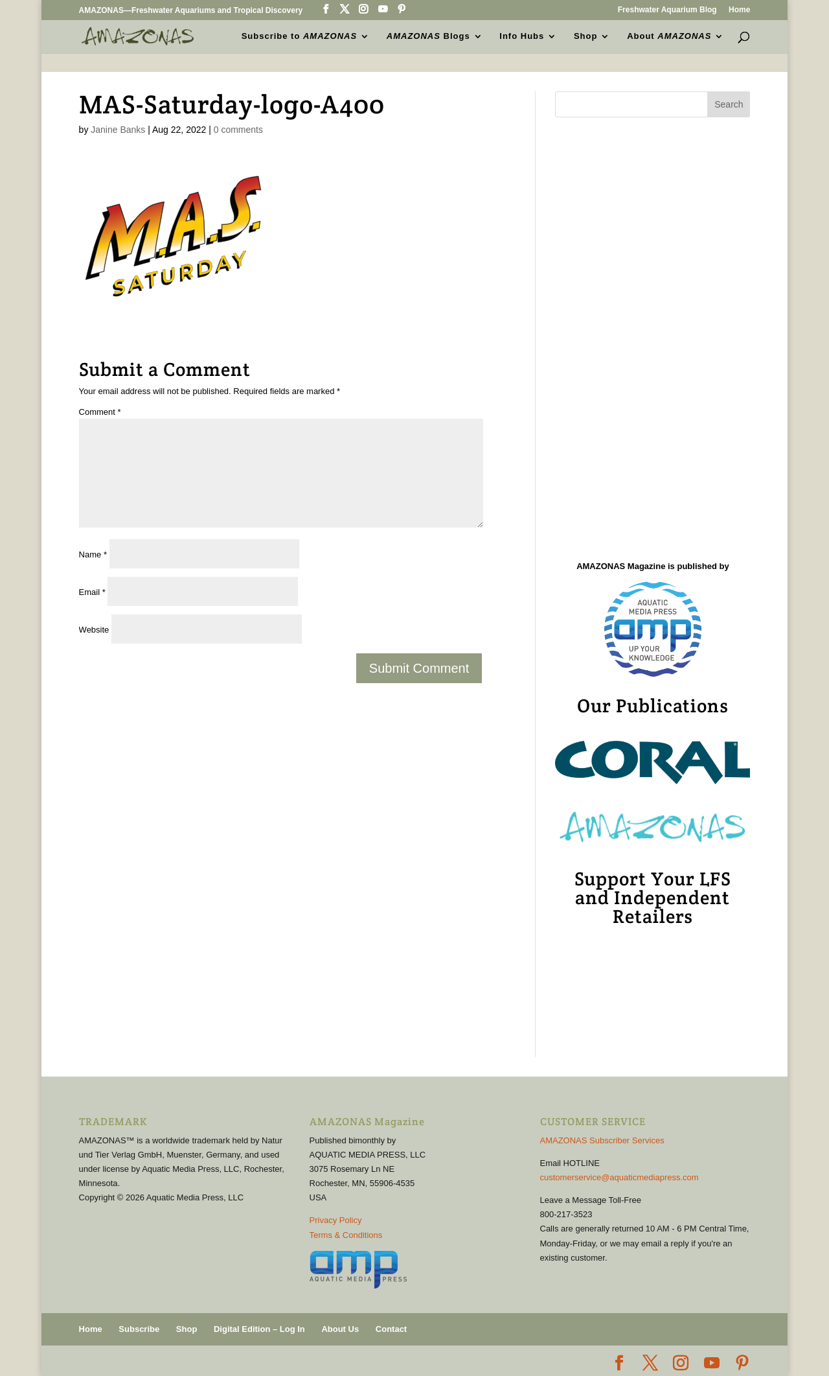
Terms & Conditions (346, 1235)
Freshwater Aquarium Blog (667, 10)
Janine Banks (118, 129)
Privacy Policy (336, 1220)
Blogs (428, 36)
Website (94, 630)
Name (93, 554)
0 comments (238, 129)
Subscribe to (299, 36)
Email (92, 592)
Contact (391, 1329)
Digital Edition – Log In (259, 1329)
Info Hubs (521, 36)
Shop (586, 36)
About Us (340, 1329)
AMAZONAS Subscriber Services (602, 1140)
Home (739, 10)
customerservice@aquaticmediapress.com (619, 1177)
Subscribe (139, 1329)
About (669, 36)
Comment (100, 412)
